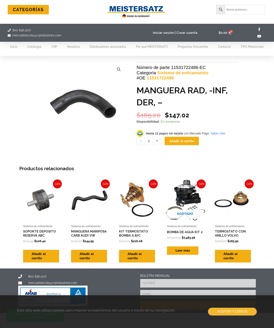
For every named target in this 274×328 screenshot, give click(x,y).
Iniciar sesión (163, 33)
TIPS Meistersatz (252, 46)
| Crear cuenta (186, 33)
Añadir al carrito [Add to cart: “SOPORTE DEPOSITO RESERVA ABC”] (39, 256)
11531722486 (160, 77)
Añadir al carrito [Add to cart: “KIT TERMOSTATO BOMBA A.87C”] (135, 256)
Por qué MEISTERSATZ (152, 46)
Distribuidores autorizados (108, 46)
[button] (119, 69)
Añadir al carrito (181, 141)
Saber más (218, 133)
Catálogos (34, 46)
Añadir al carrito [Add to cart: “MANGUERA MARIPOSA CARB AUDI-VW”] (87, 256)
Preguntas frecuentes (193, 46)
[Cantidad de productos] (149, 141)
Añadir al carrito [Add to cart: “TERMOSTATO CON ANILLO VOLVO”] (230, 256)
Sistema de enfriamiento (182, 72)
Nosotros (73, 46)
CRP (54, 46)
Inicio (13, 46)
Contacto (224, 46)
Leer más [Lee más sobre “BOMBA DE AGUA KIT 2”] (183, 250)
